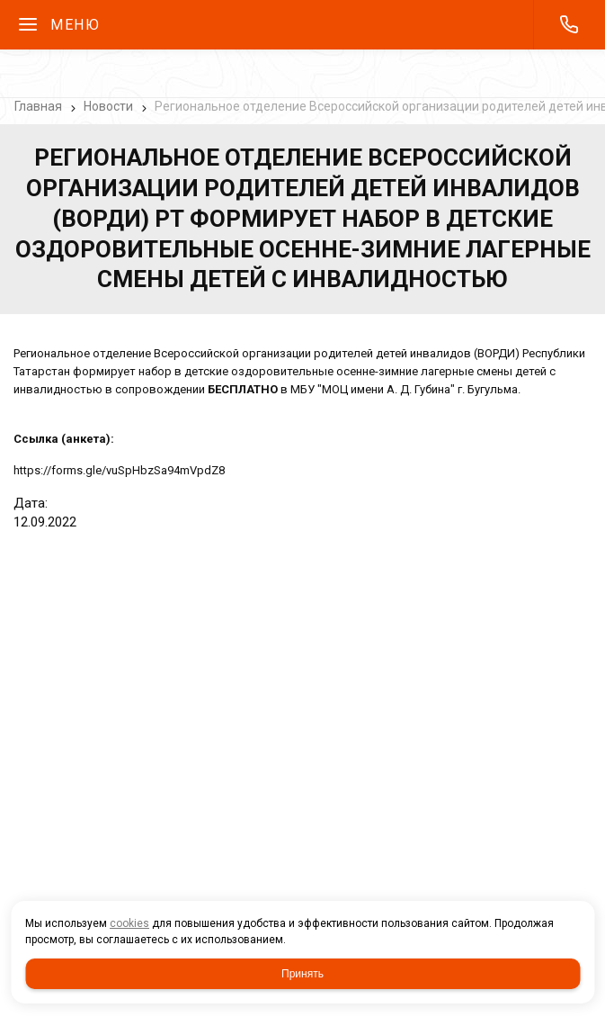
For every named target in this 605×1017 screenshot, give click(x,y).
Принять (302, 974)
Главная (38, 106)
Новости (108, 106)
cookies (129, 923)
